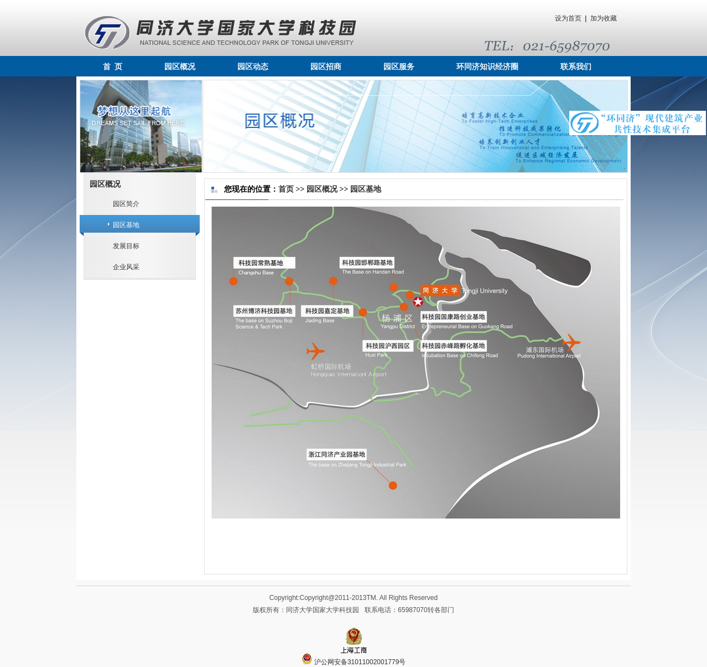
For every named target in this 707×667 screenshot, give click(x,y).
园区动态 (252, 67)
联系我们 (575, 67)
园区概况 (179, 67)
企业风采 (126, 267)
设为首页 (568, 18)
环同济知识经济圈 (487, 67)
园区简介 (126, 204)
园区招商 (325, 67)
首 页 (112, 67)
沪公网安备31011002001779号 (353, 662)
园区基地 (126, 225)
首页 (286, 189)
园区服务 (398, 67)
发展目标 (126, 246)
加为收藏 (603, 18)
